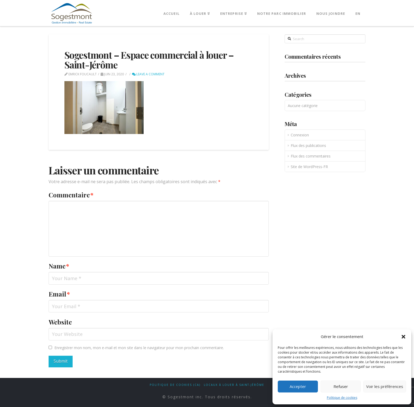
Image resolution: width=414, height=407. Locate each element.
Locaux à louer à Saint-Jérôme (234, 385)
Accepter (298, 386)
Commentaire (71, 195)
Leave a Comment (148, 74)
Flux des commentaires (311, 156)
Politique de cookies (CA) (175, 385)
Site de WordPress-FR (309, 166)
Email (59, 294)
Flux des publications (308, 145)
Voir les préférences (384, 386)
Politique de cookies (342, 397)
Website (60, 322)
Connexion (300, 134)
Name (59, 266)
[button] (403, 336)
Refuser (340, 386)
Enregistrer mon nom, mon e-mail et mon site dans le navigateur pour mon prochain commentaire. (139, 347)
